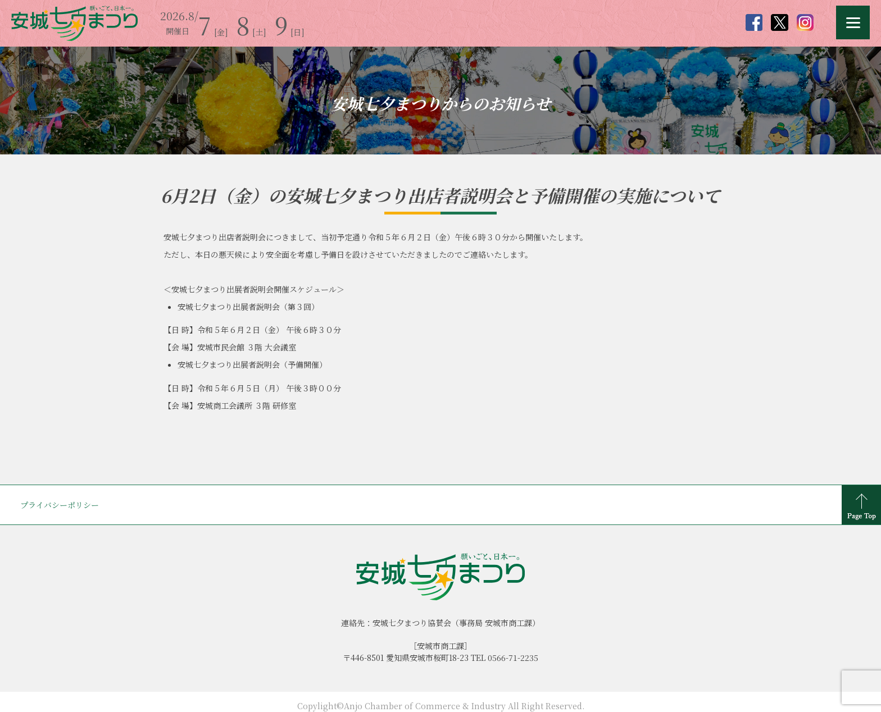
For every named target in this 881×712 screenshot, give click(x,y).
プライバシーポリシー (59, 504)
